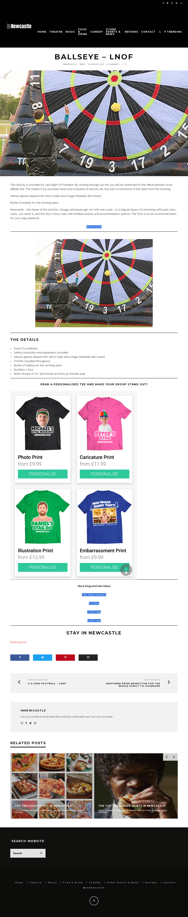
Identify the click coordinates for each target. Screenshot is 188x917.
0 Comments (113, 64)
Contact (148, 31)
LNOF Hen (94, 620)
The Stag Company (94, 594)
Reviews (131, 31)
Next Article (152, 680)
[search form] (28, 853)
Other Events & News (113, 32)
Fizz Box (94, 603)
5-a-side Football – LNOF (47, 683)
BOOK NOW (94, 226)
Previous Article (38, 680)
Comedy (96, 31)
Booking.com (18, 642)
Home (42, 31)
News (82, 64)
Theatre (56, 31)
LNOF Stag (94, 612)
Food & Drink (82, 32)
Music (70, 31)
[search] (41, 853)
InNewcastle (70, 64)
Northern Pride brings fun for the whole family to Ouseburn (133, 684)
